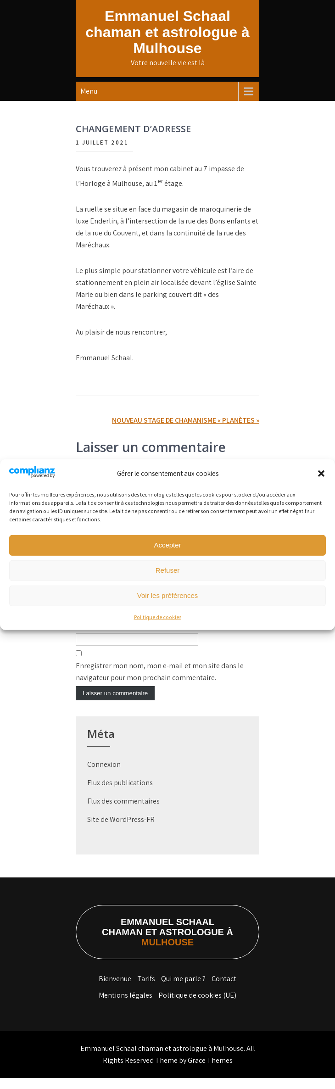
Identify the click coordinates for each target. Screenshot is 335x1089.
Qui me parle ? (183, 989)
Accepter (167, 545)
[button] (321, 473)
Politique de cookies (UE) (197, 1006)
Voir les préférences (167, 595)
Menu (88, 91)
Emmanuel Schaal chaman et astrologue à (167, 943)
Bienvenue (115, 989)
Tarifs (146, 989)
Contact (224, 989)
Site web (89, 638)
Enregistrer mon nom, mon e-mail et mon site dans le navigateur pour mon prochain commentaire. (160, 682)
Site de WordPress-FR (121, 830)
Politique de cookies (157, 617)
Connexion (104, 775)
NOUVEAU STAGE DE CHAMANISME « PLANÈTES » (185, 420)
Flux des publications (120, 794)
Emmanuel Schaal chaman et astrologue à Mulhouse (167, 32)
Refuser (168, 570)
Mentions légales (125, 1006)
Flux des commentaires (123, 812)
